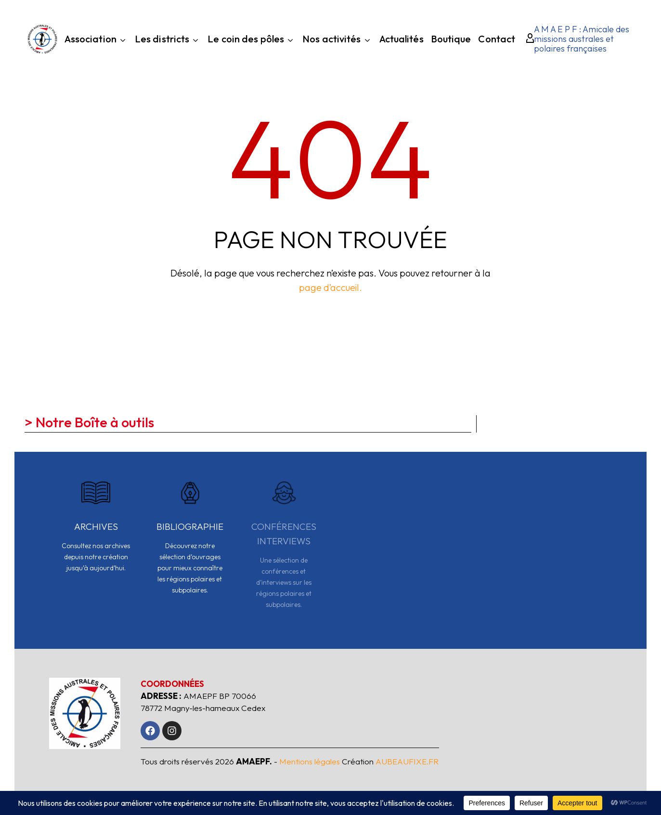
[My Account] (526, 39)
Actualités (401, 40)
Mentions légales (309, 761)
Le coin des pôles (251, 40)
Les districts (167, 40)
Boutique (451, 40)
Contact (496, 40)
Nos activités (337, 40)
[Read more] (96, 532)
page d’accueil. (330, 287)
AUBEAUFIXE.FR (407, 761)
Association (96, 40)
